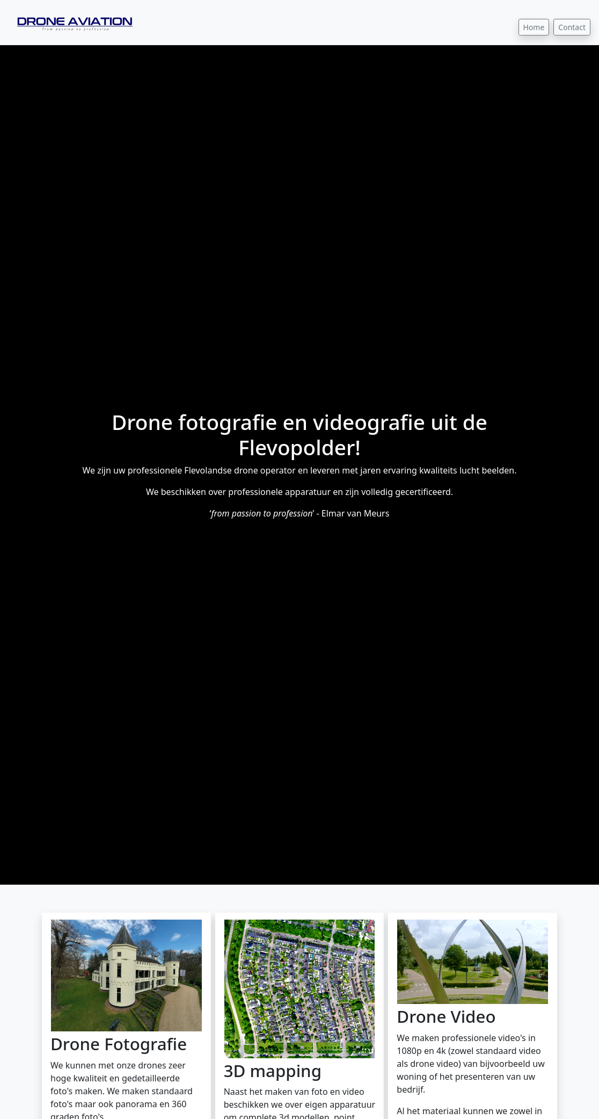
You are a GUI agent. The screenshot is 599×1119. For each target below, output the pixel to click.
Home (534, 27)
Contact (572, 27)
